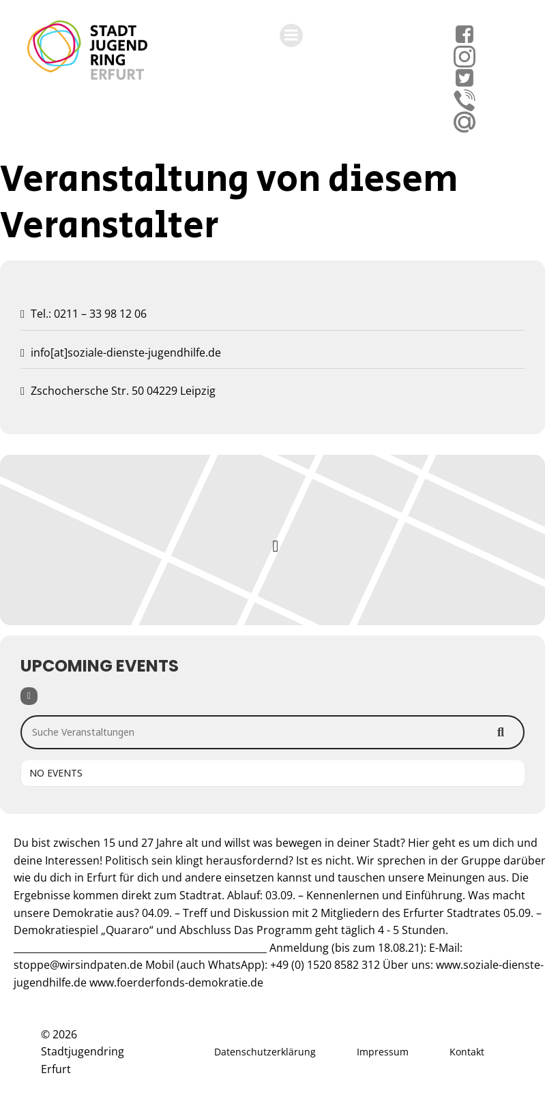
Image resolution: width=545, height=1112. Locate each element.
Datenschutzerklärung (265, 1051)
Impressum (383, 1051)
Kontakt (467, 1051)
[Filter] (29, 696)
